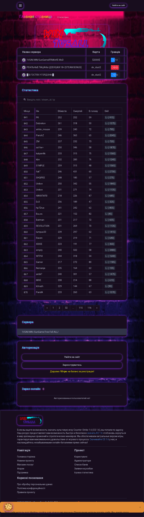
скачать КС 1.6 (95, 433)
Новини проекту (25, 460)
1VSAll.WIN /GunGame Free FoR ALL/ (40, 332)
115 (81, 308)
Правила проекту (26, 492)
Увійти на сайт (118, 5)
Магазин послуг (25, 464)
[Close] (140, 505)
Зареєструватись (72, 365)
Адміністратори (82, 460)
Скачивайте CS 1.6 (99, 439)
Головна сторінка (26, 456)
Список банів (81, 464)
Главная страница (35, 16)
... (73, 308)
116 (89, 308)
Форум (20, 468)
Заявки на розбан (83, 468)
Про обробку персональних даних (34, 484)
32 (66, 308)
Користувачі (80, 456)
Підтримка (22, 472)
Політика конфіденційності (31, 488)
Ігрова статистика (83, 472)
